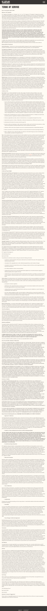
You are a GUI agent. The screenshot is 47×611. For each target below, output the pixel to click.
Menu (44, 2)
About (20, 610)
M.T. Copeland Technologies (6, 2)
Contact (26, 610)
